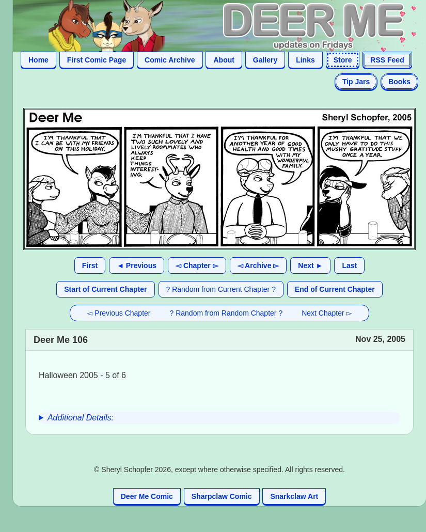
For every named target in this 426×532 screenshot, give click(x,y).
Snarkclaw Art (294, 496)
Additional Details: (81, 417)
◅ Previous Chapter (118, 313)
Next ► (310, 265)
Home (38, 60)
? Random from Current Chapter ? (221, 289)
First (90, 265)
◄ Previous (136, 265)
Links (305, 60)
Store (343, 60)
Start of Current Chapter (105, 289)
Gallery (265, 60)
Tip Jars (356, 81)
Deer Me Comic (147, 496)
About (223, 60)
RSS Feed (387, 60)
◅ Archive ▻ (258, 265)
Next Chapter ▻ (327, 313)
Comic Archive (170, 60)
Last (349, 265)
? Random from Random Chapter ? (226, 313)
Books (399, 81)
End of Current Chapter (335, 289)
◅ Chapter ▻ (197, 265)
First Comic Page (96, 60)
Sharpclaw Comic (222, 496)
